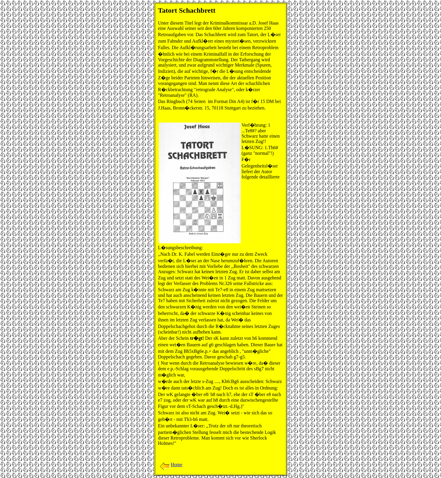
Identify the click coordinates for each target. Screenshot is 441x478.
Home (170, 464)
